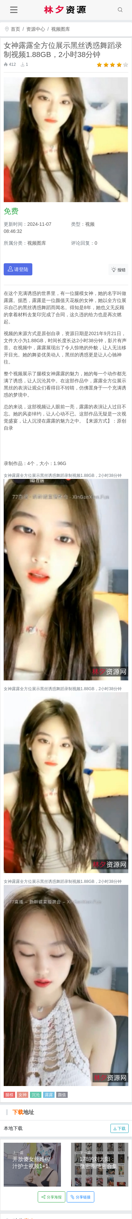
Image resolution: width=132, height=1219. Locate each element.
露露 (49, 1094)
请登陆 (18, 269)
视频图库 (60, 29)
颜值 (62, 1094)
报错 (118, 269)
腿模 (9, 1094)
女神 (23, 1094)
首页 (12, 29)
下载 (119, 1128)
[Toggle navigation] (14, 10)
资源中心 (35, 29)
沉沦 (36, 1094)
